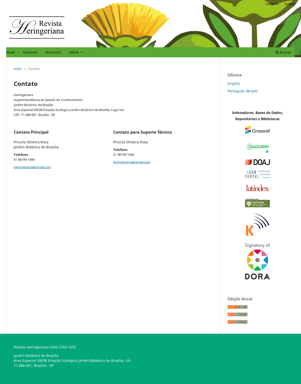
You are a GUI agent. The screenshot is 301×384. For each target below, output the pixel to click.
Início (18, 68)
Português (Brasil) (243, 91)
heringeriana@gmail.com (32, 167)
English (234, 83)
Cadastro (272, 3)
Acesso (290, 3)
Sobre (74, 52)
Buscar (283, 52)
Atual (10, 52)
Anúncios (53, 52)
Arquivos (30, 52)
